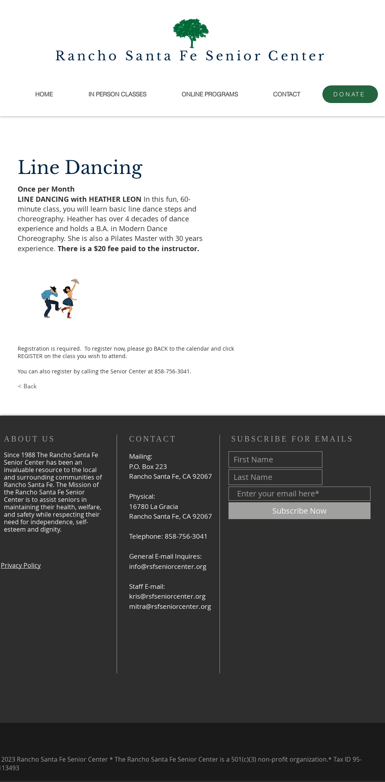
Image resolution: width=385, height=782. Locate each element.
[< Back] (43, 386)
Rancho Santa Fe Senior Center (191, 56)
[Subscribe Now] (299, 510)
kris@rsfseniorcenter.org (167, 596)
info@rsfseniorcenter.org (167, 566)
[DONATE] (350, 94)
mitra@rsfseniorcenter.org (170, 606)
